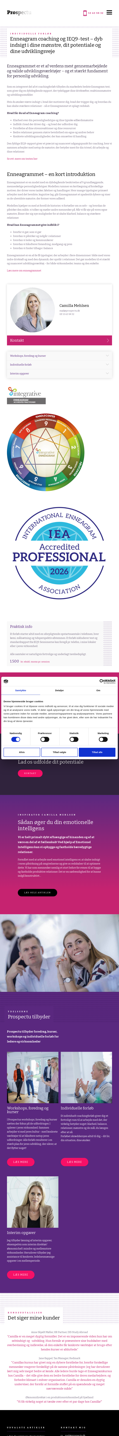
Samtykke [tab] (20, 690)
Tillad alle (97, 752)
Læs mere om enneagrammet (24, 270)
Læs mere (20, 1162)
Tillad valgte (59, 752)
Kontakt (30, 773)
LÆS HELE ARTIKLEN (37, 892)
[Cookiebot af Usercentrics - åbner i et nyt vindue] (101, 681)
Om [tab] (98, 690)
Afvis (22, 752)
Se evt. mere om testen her (22, 158)
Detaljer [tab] (59, 690)
